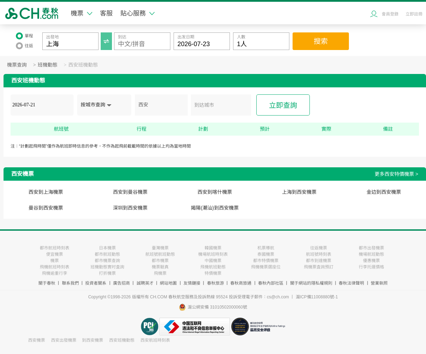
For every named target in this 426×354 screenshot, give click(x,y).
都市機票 (160, 260)
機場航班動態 (371, 254)
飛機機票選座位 (266, 267)
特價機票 (213, 273)
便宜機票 (54, 254)
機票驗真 (160, 267)
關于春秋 (46, 283)
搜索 (321, 41)
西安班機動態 (83, 65)
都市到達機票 (318, 260)
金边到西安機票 (384, 192)
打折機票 (107, 273)
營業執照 (379, 283)
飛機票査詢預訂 (318, 267)
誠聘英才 (145, 283)
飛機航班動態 (213, 267)
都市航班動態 (107, 254)
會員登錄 (390, 14)
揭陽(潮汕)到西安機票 (214, 208)
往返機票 (318, 248)
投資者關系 (95, 283)
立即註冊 (414, 14)
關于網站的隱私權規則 (311, 283)
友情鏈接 (191, 283)
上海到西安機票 (299, 192)
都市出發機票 (371, 248)
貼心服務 (137, 13)
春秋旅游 (215, 283)
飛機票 (160, 273)
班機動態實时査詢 (107, 267)
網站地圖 (168, 283)
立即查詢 (283, 105)
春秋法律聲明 (351, 283)
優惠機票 (371, 260)
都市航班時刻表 (54, 248)
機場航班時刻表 (213, 254)
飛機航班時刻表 (54, 267)
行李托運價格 (371, 267)
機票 (81, 13)
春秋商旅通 (240, 283)
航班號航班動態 (160, 254)
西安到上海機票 (46, 192)
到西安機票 (92, 340)
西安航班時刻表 (155, 340)
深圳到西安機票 (130, 208)
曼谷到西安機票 (46, 208)
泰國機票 (265, 254)
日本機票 (107, 248)
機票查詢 (17, 65)
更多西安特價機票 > (396, 174)
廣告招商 (121, 283)
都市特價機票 (265, 260)
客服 (106, 13)
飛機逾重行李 (54, 273)
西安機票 (36, 340)
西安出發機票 (63, 340)
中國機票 (213, 260)
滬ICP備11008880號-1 (317, 296)
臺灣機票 (160, 248)
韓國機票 (213, 248)
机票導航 (265, 248)
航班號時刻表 (318, 254)
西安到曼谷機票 (130, 192)
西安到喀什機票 (215, 192)
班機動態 (47, 65)
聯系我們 (70, 283)
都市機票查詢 (107, 260)
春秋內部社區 (270, 283)
